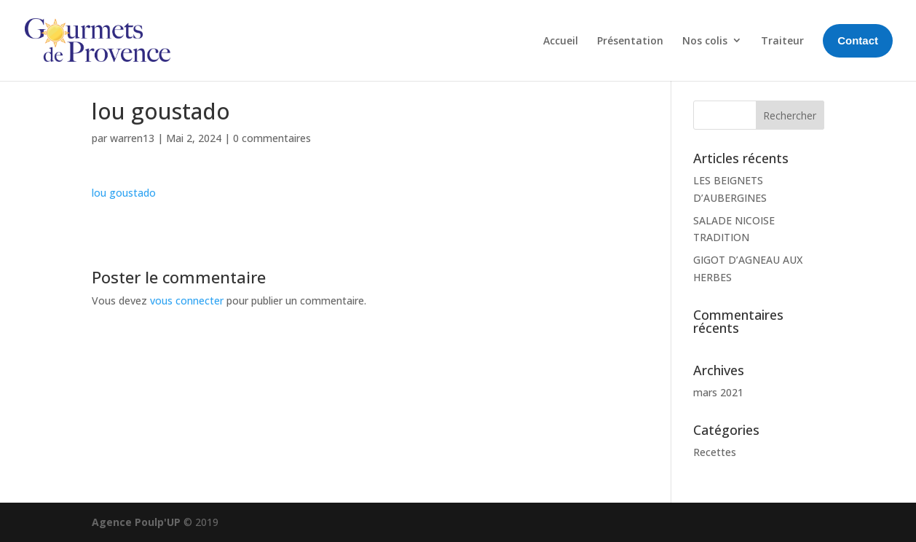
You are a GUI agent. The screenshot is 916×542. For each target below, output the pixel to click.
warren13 (132, 138)
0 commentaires (272, 138)
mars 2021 (718, 392)
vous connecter (187, 300)
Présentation (630, 40)
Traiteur (782, 40)
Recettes (714, 452)
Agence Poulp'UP (136, 522)
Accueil (560, 40)
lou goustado (124, 193)
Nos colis (704, 40)
